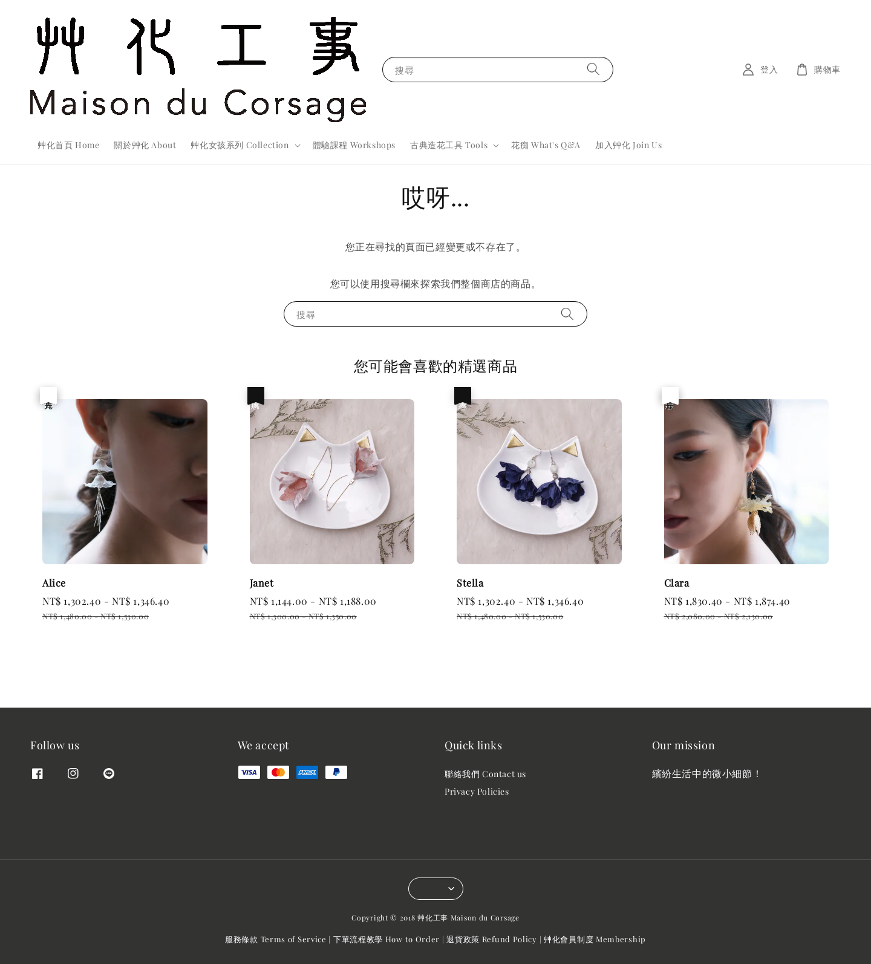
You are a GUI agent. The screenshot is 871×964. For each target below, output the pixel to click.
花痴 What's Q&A (546, 145)
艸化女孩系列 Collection (240, 145)
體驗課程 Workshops (354, 145)
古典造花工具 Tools (449, 145)
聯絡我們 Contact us (485, 774)
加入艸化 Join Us (628, 145)
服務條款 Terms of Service (276, 939)
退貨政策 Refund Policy (491, 939)
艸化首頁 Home (68, 145)
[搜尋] (593, 69)
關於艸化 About (145, 145)
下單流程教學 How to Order (386, 939)
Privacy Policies (477, 791)
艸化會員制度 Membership (595, 939)
